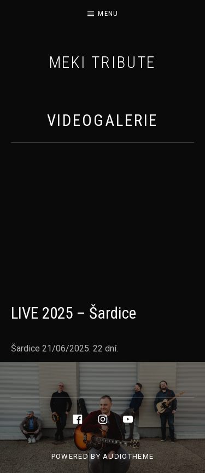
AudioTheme (128, 456)
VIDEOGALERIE (103, 120)
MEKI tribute (102, 62)
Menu (108, 13)
